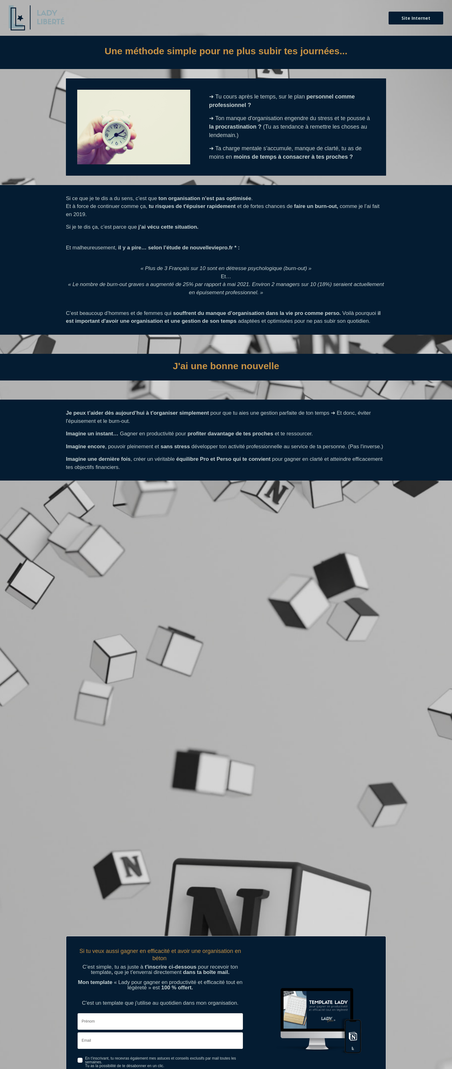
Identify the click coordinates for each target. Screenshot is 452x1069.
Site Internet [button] (415, 18)
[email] (160, 1040)
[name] (160, 1021)
